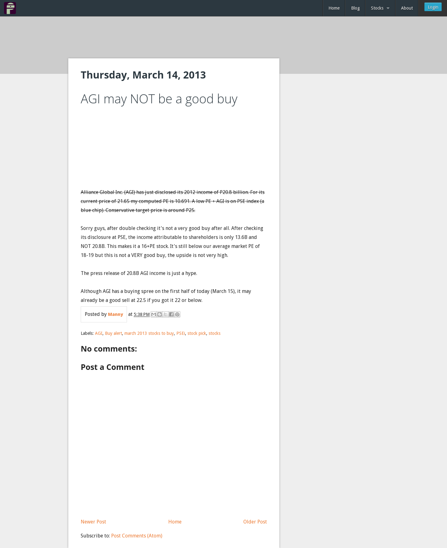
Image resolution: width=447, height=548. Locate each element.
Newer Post (93, 522)
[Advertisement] (223, 38)
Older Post (255, 522)
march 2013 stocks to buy (149, 333)
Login (433, 7)
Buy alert (113, 333)
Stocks (377, 8)
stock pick (196, 333)
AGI (98, 333)
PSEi (180, 333)
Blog (355, 8)
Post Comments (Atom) (136, 536)
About (407, 8)
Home (334, 8)
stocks (214, 333)
